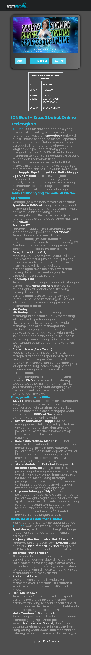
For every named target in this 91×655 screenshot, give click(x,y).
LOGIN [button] (20, 60)
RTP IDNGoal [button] (39, 60)
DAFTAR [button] (59, 60)
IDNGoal (18, 129)
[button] (86, 5)
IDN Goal (18, 526)
